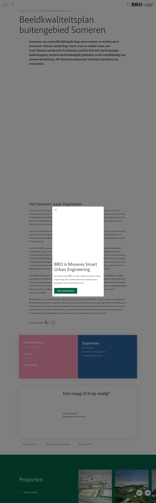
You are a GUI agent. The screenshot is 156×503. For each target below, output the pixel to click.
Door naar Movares (65, 268)
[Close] (55, 232)
